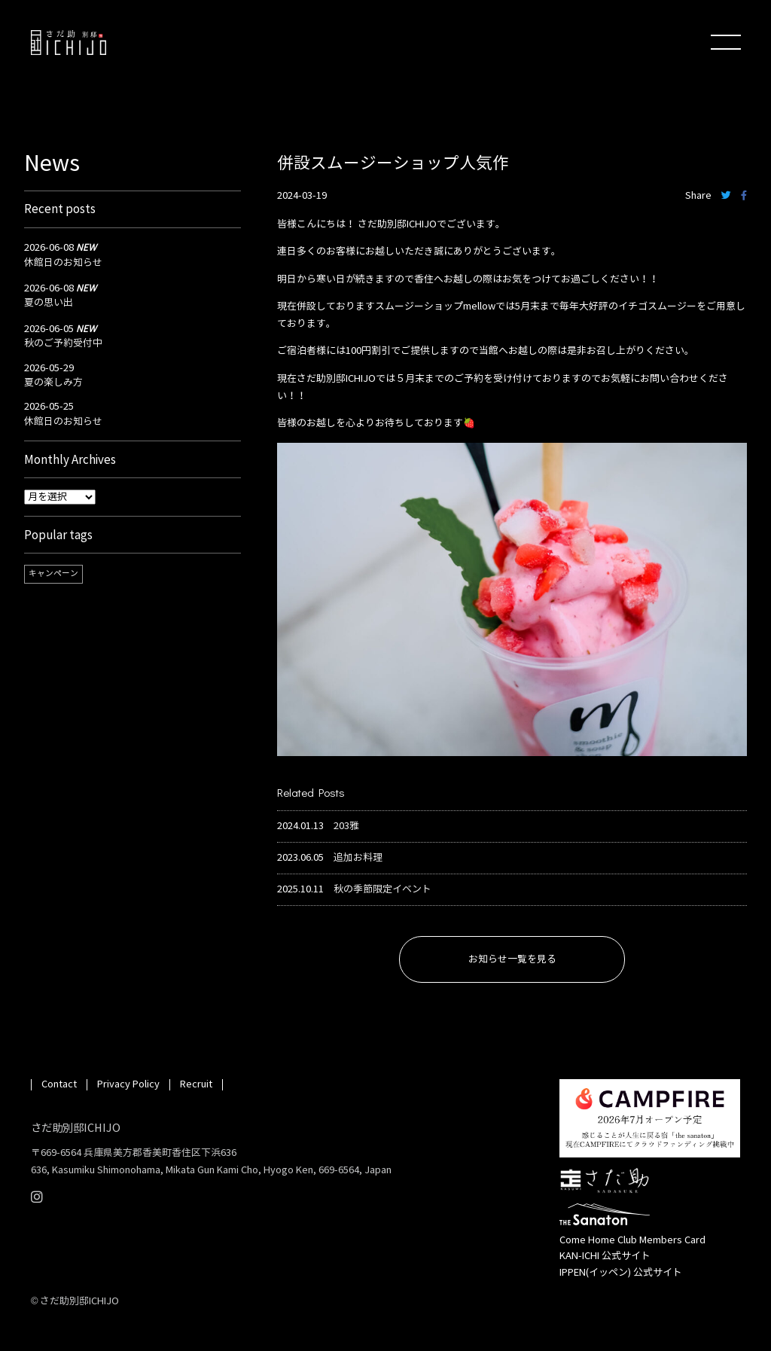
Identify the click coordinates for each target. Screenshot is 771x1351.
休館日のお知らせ (63, 263)
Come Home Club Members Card (632, 1240)
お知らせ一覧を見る (512, 959)
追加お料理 (358, 858)
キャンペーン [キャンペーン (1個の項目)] (53, 573)
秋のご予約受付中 (63, 343)
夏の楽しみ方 (53, 383)
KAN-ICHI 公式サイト (605, 1256)
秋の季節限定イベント (382, 889)
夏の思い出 (48, 303)
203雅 (346, 826)
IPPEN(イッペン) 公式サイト (620, 1273)
